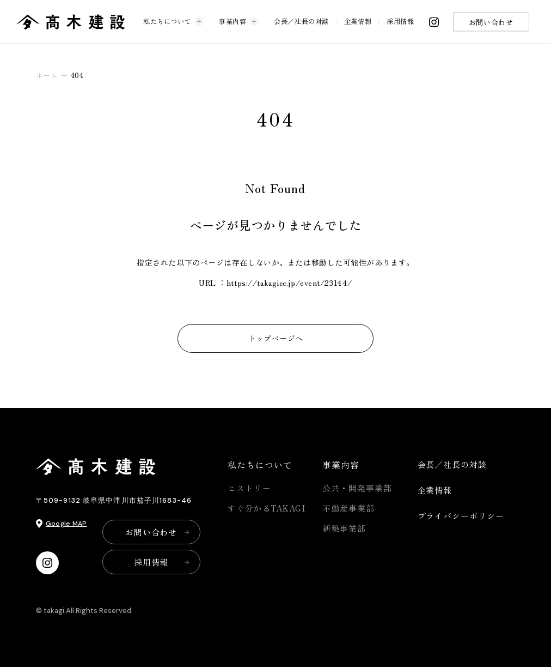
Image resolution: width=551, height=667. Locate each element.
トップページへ (275, 338)
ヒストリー (249, 488)
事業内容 (239, 21)
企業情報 (357, 21)
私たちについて (173, 21)
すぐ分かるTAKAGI (266, 508)
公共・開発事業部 (356, 488)
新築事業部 (344, 528)
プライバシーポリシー (461, 515)
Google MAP (66, 523)
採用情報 (400, 21)
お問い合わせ (491, 21)
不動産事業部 (348, 508)
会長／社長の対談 (301, 21)
